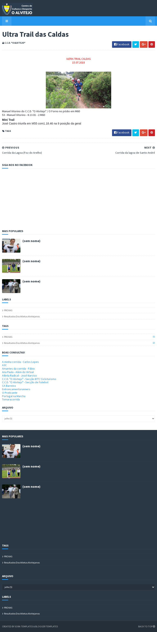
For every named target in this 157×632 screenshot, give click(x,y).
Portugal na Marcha (13, 396)
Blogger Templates (46, 626)
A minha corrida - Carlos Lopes (20, 362)
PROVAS (8, 310)
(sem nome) (31, 241)
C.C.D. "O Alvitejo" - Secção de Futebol (25, 382)
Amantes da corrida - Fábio (18, 368)
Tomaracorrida (11, 399)
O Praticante (9, 392)
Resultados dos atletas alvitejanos (22, 316)
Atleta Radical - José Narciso (19, 375)
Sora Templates (24, 626)
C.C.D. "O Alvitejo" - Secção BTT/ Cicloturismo (29, 379)
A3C (4, 365)
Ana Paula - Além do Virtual (18, 372)
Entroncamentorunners (16, 389)
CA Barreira (9, 386)
